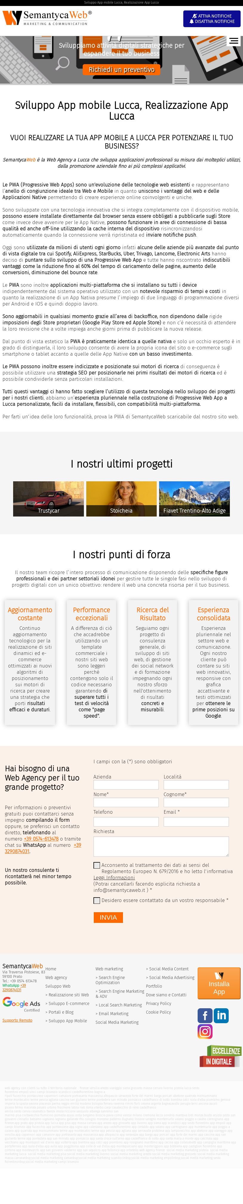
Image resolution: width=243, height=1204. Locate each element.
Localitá (173, 777)
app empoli (217, 1123)
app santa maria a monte (176, 1138)
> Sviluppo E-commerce (67, 1003)
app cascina (206, 1135)
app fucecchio (35, 1127)
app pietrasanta (66, 1135)
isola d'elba (197, 1100)
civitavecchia (30, 1115)
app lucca (51, 1123)
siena (126, 1088)
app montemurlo (199, 1127)
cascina (64, 1100)
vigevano (48, 1119)
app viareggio (217, 1131)
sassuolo (82, 1111)
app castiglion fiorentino (199, 1146)
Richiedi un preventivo (121, 70)
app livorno (139, 1123)
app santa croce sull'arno (107, 1138)
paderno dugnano (122, 1119)
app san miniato (58, 1138)
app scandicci (171, 1123)
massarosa (95, 1096)
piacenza (45, 1104)
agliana (53, 1100)
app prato (21, 1123)
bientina (176, 1100)
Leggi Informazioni (114, 878)
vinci (33, 1092)
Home (50, 969)
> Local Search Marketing (119, 1005)
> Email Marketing (112, 1013)
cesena (145, 1104)
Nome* (101, 794)
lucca (187, 1088)
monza (198, 1115)
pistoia (178, 1088)
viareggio (116, 1088)
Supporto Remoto (17, 1020)
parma (56, 1104)
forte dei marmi (142, 1096)
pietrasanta (79, 1096)
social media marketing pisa (46, 1154)
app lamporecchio (177, 1131)
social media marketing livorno (88, 1154)
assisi (70, 1115)
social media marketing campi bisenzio (52, 1162)
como (118, 1115)
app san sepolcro (89, 1150)
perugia (185, 1104)
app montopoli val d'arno (36, 1142)
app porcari (161, 1135)
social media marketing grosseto (174, 1154)
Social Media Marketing (117, 1022)
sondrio (169, 1115)
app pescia (107, 1131)
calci (186, 1100)
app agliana (123, 1131)
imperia (10, 1104)
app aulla (50, 1146)
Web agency (56, 977)
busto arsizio (213, 1115)
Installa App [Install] (219, 983)
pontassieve (35, 1096)
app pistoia (36, 1123)
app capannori (25, 1135)
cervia (26, 1111)
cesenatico (38, 1111)
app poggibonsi (68, 1146)
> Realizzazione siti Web (67, 995)
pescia (43, 1100)
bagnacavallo (170, 1104)
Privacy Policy (158, 1003)
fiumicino (46, 1115)
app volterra (63, 1142)
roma (89, 1107)
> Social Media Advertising (170, 977)
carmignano (215, 1119)
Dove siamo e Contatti (166, 995)
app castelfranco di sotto (142, 1138)
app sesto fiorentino (195, 1123)
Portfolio (154, 986)
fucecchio (19, 1096)
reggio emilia (70, 1104)
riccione (70, 1111)
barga (158, 1096)
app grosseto (121, 1123)
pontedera (103, 1100)
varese (127, 1115)
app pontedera (36, 1138)
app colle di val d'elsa (95, 1146)
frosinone (63, 1107)
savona (33, 1104)
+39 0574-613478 (41, 839)
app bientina (80, 1142)
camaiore (65, 1096)
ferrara (108, 1104)
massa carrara (152, 1088)
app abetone (199, 1131)
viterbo (99, 1107)
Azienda (102, 777)
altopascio (111, 1096)
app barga (146, 1135)
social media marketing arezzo (130, 1154)
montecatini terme (25, 1100)
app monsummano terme (50, 1131)
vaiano (179, 1119)
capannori (51, 1096)
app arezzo (104, 1123)
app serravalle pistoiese (148, 1131)
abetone (178, 1096)
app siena (154, 1123)
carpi (107, 1107)
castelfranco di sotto (156, 1100)
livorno (168, 1088)
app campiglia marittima (213, 1142)
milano (137, 1115)
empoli (24, 1092)
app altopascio (109, 1135)
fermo (19, 1107)
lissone (139, 1119)
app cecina (166, 1142)
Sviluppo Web (57, 986)
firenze (84, 1088)
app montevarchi (27, 1150)
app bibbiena (173, 1146)
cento (17, 1111)
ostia (78, 1115)
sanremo (107, 1111)
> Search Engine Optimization (110, 980)
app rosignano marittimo (141, 1142)
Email (170, 812)
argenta (156, 1104)
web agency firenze (152, 1150)
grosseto (136, 1088)
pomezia (60, 1115)
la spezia (22, 1104)
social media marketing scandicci (101, 1158)
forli (137, 1104)
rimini (129, 1104)
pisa (18, 1115)
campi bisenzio (47, 1092)
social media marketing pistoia (187, 1150)
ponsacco (134, 1100)
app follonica (110, 1150)
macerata (30, 1107)
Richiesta (103, 831)
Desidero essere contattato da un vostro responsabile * (164, 900)
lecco (159, 1115)
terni (194, 1104)
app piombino (113, 1142)
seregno (150, 1119)
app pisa (64, 1123)
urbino (51, 1107)
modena (85, 1104)
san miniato (119, 1100)
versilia (94, 1088)
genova (225, 1100)
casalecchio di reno (125, 1107)
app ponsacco (79, 1138)
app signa (75, 1127)
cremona (149, 1115)
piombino (213, 1100)
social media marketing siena (51, 1158)
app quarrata (23, 1131)
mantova (181, 1115)
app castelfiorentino (117, 1127)
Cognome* (175, 794)
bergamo (89, 1115)
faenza (51, 1111)
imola (60, 1111)
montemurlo (165, 1119)
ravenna (118, 1104)
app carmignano (176, 1127)
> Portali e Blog (59, 1012)
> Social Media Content (167, 969)
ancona (203, 1104)
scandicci (65, 1092)
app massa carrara (83, 1123)
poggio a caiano (195, 1119)
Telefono (103, 812)
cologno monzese (97, 1119)
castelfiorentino (82, 1092)
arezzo (104, 1088)
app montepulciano (123, 1146)
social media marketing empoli (152, 1158)
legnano (60, 1119)
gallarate (72, 1119)
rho (81, 1119)
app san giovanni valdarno (58, 1150)
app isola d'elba (33, 1146)
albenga (95, 1111)
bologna (97, 1104)
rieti (82, 1107)
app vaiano (157, 1127)
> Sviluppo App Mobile (66, 1020)
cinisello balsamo (29, 1119)
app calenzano (93, 1127)
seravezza (125, 1096)
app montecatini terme (83, 1131)
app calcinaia (203, 1138)
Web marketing (109, 969)
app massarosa (87, 1135)
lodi (190, 1115)
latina (75, 1107)
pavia (109, 1115)
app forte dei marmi (183, 1135)
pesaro (41, 1107)
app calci (96, 1142)
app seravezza (129, 1135)
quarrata (190, 1096)
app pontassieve (57, 1127)
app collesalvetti (185, 1142)
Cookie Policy (158, 1012)
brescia (100, 1115)
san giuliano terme (83, 1100)
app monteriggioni (150, 1146)
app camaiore (45, 1135)
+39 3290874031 (14, 987)
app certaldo (140, 1127)
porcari (167, 1096)
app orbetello (129, 1150)
